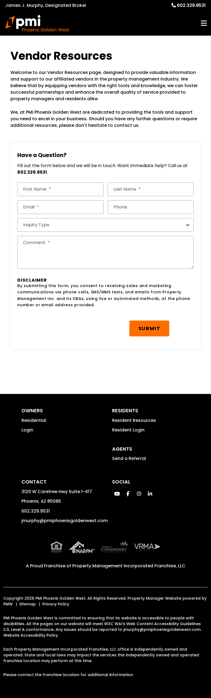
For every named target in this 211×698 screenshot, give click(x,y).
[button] (117, 494)
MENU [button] (204, 23)
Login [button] (27, 430)
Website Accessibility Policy (30, 635)
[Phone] (151, 207)
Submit (149, 328)
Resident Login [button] (128, 430)
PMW (8, 604)
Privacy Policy (55, 604)
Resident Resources (134, 420)
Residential (33, 420)
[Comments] (105, 252)
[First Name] (60, 189)
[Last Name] (151, 189)
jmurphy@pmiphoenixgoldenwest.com (64, 520)
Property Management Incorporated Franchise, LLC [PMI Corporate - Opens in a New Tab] (128, 566)
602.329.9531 (191, 5)
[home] (37, 23)
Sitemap (27, 604)
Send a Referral (129, 458)
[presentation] (59, 325)
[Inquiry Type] (105, 225)
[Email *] (60, 207)
